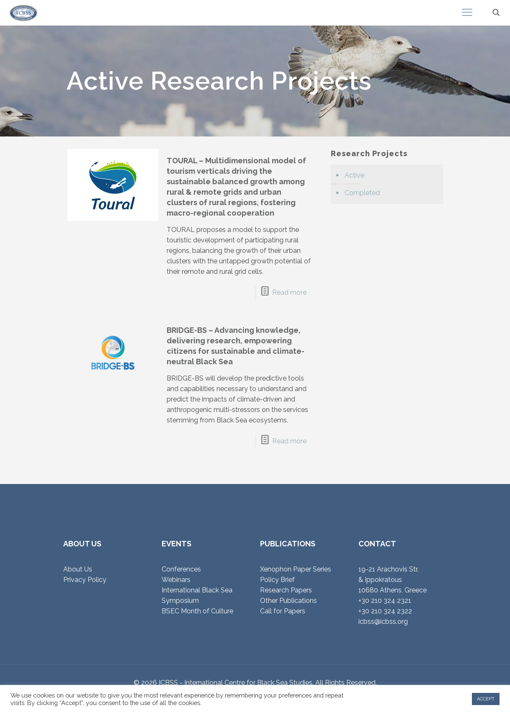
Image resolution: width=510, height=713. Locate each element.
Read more (289, 292)
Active (354, 175)
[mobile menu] (467, 12)
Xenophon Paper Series (295, 569)
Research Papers (286, 590)
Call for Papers (282, 611)
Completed (362, 193)
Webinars (176, 580)
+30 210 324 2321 (384, 601)
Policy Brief (277, 580)
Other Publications (288, 601)
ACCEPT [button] (486, 699)
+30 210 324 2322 (385, 611)
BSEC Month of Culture (197, 611)
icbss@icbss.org (383, 621)
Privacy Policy (84, 580)
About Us (77, 569)
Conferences (181, 569)
